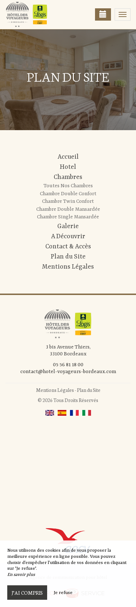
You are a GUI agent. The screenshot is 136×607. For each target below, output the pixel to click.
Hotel (68, 167)
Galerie (68, 226)
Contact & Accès (68, 246)
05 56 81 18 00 (68, 365)
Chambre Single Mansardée (68, 217)
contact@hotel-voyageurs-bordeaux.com (68, 372)
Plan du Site (68, 256)
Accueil (68, 157)
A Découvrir (68, 236)
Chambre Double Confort (68, 194)
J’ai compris (27, 592)
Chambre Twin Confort (68, 201)
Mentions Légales (68, 266)
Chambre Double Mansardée (68, 209)
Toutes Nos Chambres (68, 186)
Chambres (68, 177)
